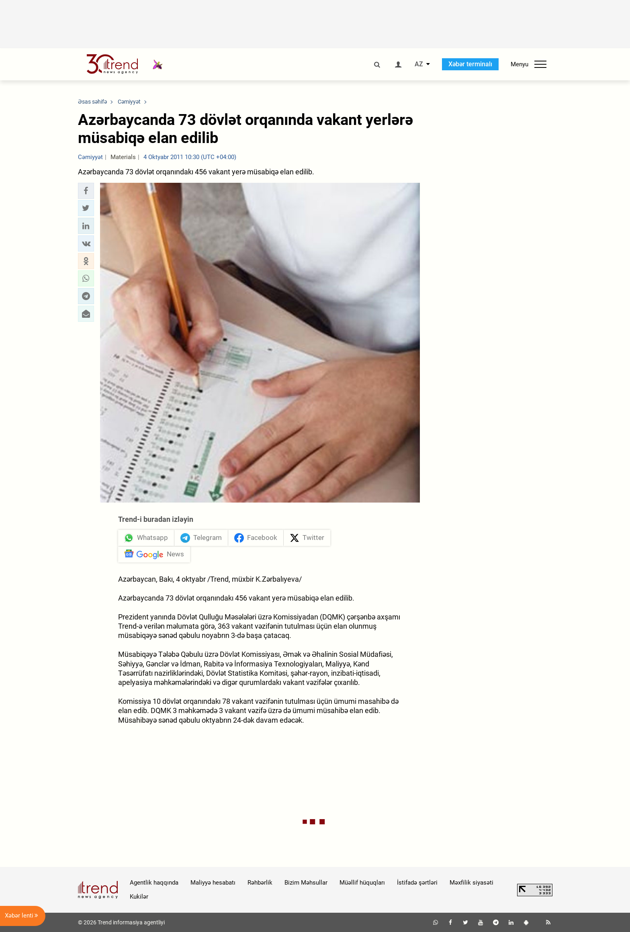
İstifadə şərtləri (417, 882)
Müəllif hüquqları (362, 882)
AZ (419, 64)
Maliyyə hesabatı (212, 882)
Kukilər (139, 896)
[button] (86, 191)
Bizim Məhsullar (305, 882)
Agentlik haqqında (154, 882)
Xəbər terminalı (470, 64)
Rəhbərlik (260, 882)
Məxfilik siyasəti (471, 882)
